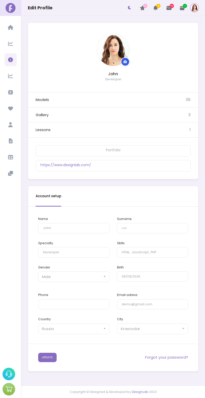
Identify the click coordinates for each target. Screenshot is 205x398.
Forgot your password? (166, 357)
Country (44, 319)
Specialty (45, 243)
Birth (120, 267)
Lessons (43, 129)
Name (43, 219)
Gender (44, 267)
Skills (121, 243)
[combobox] (73, 276)
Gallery (42, 114)
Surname (124, 219)
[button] (156, 8)
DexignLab (140, 392)
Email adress (127, 295)
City (120, 319)
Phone (43, 295)
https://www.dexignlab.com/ (65, 164)
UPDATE (47, 357)
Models (42, 99)
